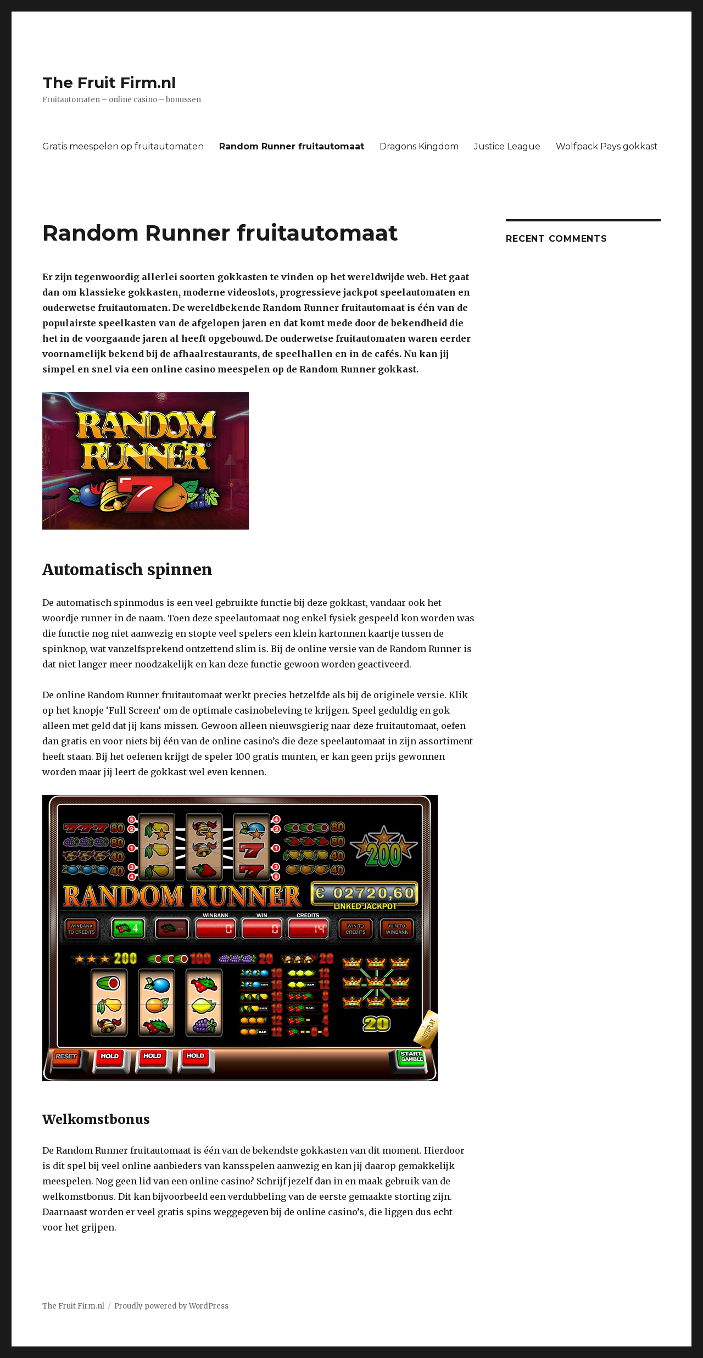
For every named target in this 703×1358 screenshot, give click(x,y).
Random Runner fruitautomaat (291, 146)
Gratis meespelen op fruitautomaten (123, 146)
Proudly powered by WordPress (171, 1306)
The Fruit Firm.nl (109, 82)
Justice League (507, 146)
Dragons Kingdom (419, 146)
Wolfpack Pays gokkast (607, 146)
